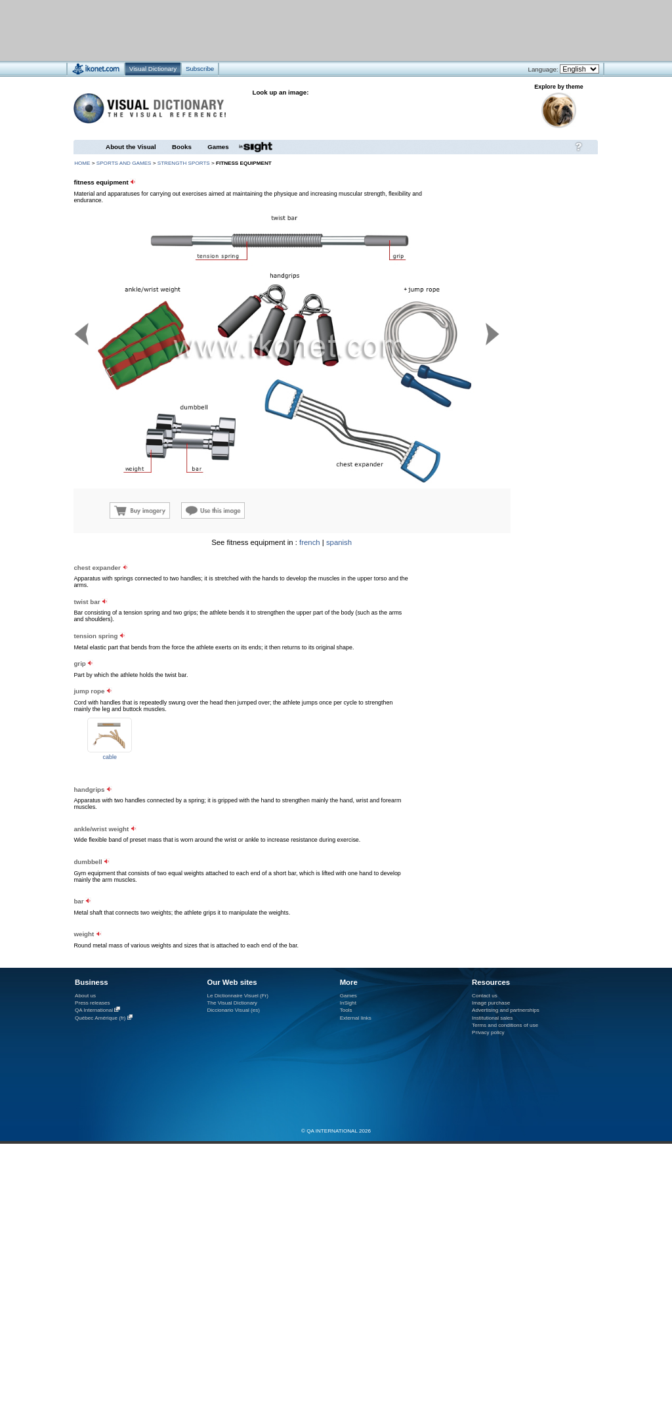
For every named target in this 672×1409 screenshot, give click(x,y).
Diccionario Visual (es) (233, 1010)
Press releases (92, 1003)
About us (85, 996)
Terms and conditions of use (505, 1025)
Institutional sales (492, 1018)
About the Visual (131, 146)
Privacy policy (488, 1032)
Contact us (484, 996)
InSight (348, 1003)
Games (217, 146)
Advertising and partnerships (505, 1010)
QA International (94, 1010)
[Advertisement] (518, 620)
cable (110, 757)
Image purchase (491, 1003)
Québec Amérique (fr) (100, 1018)
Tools (346, 1010)
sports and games (124, 163)
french (309, 542)
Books (182, 146)
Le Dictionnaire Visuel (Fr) (237, 996)
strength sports (184, 163)
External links (355, 1018)
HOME (82, 163)
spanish (339, 542)
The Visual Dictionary (232, 1003)
